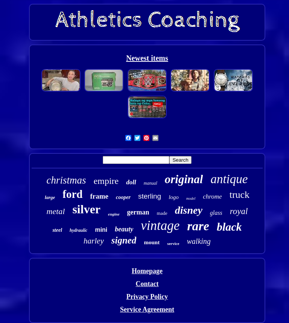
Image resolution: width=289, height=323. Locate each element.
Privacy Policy (147, 296)
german (138, 212)
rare (198, 226)
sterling (149, 196)
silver (86, 209)
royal (239, 211)
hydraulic (78, 230)
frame (99, 196)
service (173, 243)
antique (229, 179)
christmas (66, 180)
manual (150, 183)
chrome (212, 196)
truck (239, 194)
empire (106, 181)
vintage (160, 225)
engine (114, 214)
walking (199, 241)
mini (101, 230)
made (162, 213)
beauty (124, 229)
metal (56, 211)
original (184, 179)
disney (188, 210)
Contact (146, 284)
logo (174, 197)
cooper (123, 197)
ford (72, 194)
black (229, 226)
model (190, 198)
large (50, 197)
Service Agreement (147, 309)
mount (152, 242)
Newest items (147, 58)
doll (131, 182)
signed (124, 240)
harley (94, 240)
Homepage (147, 271)
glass (216, 213)
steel (57, 230)
